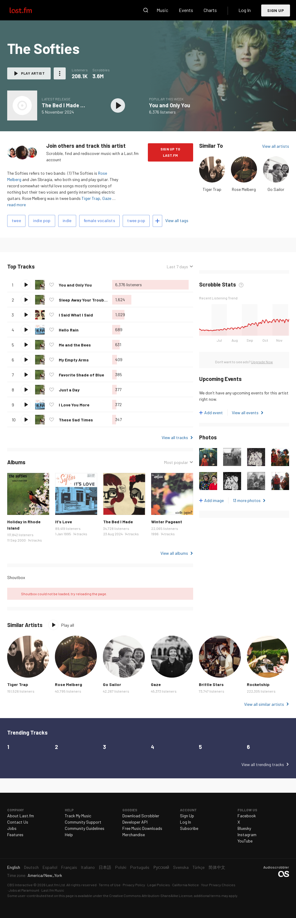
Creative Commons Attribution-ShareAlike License (150, 895)
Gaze (106, 198)
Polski (120, 867)
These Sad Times (76, 419)
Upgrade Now (262, 362)
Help (69, 834)
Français (69, 867)
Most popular (176, 462)
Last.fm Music (52, 890)
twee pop (136, 220)
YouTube (245, 840)
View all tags (176, 220)
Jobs (11, 828)
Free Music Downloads (142, 828)
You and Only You (169, 105)
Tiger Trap (91, 198)
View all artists (275, 146)
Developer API (135, 821)
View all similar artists (264, 704)
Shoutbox (16, 577)
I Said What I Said (76, 314)
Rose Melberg (244, 189)
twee (16, 220)
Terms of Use (110, 885)
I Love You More (74, 404)
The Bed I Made (118, 521)
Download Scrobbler (140, 815)
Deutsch (31, 867)
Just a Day (69, 389)
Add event (213, 412)
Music (162, 10)
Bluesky (244, 828)
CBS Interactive (20, 885)
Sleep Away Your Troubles (84, 299)
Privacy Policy (134, 885)
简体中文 (216, 867)
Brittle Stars (211, 684)
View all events (245, 412)
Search (146, 10)
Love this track (51, 285)
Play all (67, 625)
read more (16, 204)
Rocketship (258, 684)
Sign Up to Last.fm (170, 152)
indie (67, 220)
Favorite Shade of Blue (81, 374)
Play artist (33, 73)
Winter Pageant (166, 521)
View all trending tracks (262, 764)
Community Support (83, 821)
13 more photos (247, 500)
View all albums (174, 553)
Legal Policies (158, 885)
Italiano (88, 867)
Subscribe (189, 828)
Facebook (247, 815)
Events (186, 10)
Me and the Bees (75, 344)
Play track (26, 285)
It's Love (63, 521)
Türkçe (199, 867)
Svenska (181, 867)
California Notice (185, 885)
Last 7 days (177, 266)
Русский (161, 867)
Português (139, 867)
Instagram (247, 834)
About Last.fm (20, 815)
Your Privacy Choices (218, 885)
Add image (214, 500)
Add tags (157, 221)
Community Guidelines (84, 828)
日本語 (105, 867)
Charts (210, 10)
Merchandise (133, 834)
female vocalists (99, 220)
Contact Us (17, 821)
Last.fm (28, 10)
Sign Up (275, 10)
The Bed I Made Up (64, 105)
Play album (118, 105)
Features (15, 834)
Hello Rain (69, 329)
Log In (244, 10)
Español (50, 867)
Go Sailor (276, 189)
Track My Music (78, 815)
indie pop (42, 220)
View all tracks (175, 437)
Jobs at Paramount (24, 890)
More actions (60, 73)
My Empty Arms (74, 359)
